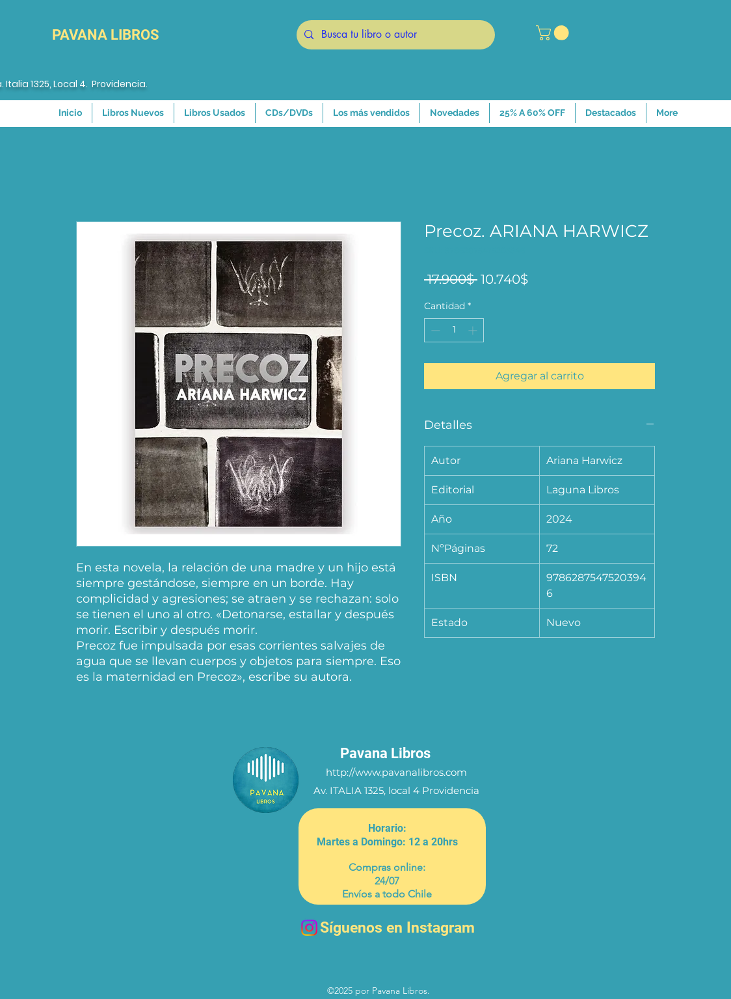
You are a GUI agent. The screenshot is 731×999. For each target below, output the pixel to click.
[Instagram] (309, 927)
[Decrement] (434, 330)
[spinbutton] (454, 330)
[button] (554, 32)
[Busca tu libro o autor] (394, 34)
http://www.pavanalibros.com (396, 772)
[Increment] (474, 330)
